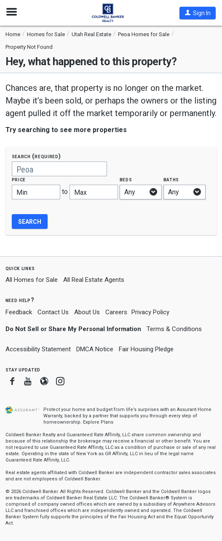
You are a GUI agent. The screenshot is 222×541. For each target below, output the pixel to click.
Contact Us (53, 312)
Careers (116, 312)
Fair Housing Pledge (146, 349)
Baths (171, 179)
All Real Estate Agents (93, 280)
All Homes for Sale (31, 280)
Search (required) (36, 156)
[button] (197, 13)
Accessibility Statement (38, 349)
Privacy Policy (150, 312)
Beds (126, 179)
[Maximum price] (94, 192)
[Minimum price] (36, 192)
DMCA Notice (94, 349)
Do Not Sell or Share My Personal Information (73, 329)
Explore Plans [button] (98, 422)
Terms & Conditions (174, 329)
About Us (87, 312)
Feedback (18, 312)
